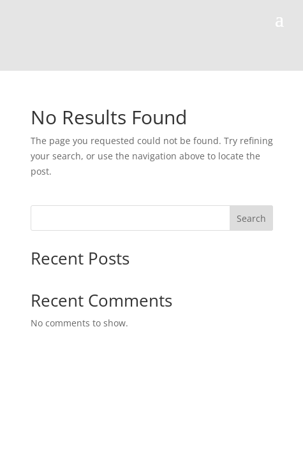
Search (251, 218)
